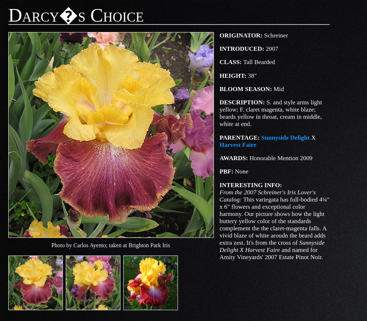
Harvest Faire (238, 144)
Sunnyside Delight (285, 137)
